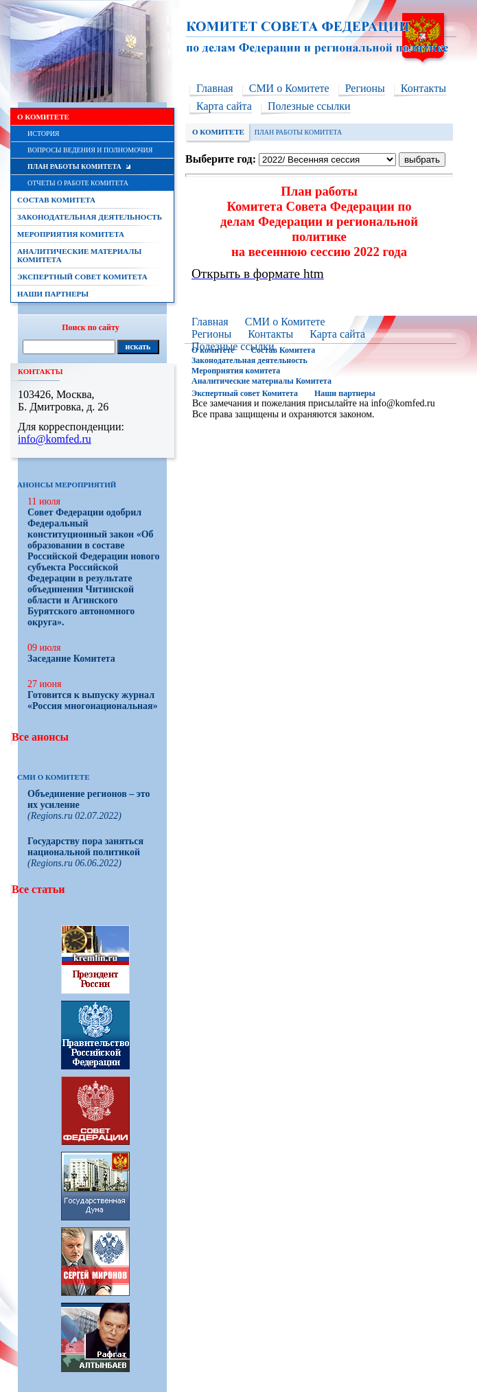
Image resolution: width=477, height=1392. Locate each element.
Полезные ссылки (309, 106)
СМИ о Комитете (289, 88)
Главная (214, 88)
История (43, 133)
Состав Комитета (283, 350)
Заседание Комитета (71, 658)
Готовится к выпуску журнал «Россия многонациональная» (92, 700)
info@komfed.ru (402, 403)
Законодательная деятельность (249, 360)
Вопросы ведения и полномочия (90, 150)
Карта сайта (224, 106)
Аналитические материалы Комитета (261, 381)
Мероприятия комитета (235, 370)
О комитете (212, 350)
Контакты (423, 88)
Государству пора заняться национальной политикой (85, 846)
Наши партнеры (344, 393)
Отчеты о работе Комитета (77, 183)
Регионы (365, 88)
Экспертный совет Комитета (244, 393)
